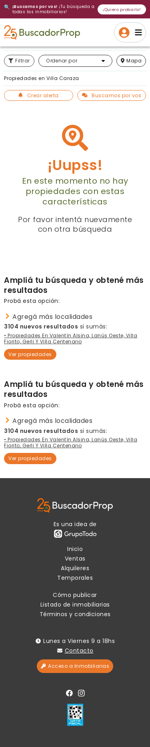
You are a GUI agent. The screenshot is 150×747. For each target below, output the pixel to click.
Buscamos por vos (112, 95)
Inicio (75, 549)
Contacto (79, 651)
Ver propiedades (30, 354)
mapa (131, 60)
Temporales (75, 578)
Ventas (75, 559)
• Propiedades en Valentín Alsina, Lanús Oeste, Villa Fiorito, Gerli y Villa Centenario (70, 338)
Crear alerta (38, 95)
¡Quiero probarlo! (122, 9)
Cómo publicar (75, 595)
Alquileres (75, 568)
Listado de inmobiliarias (75, 605)
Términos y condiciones (75, 614)
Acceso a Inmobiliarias (75, 666)
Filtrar (19, 60)
